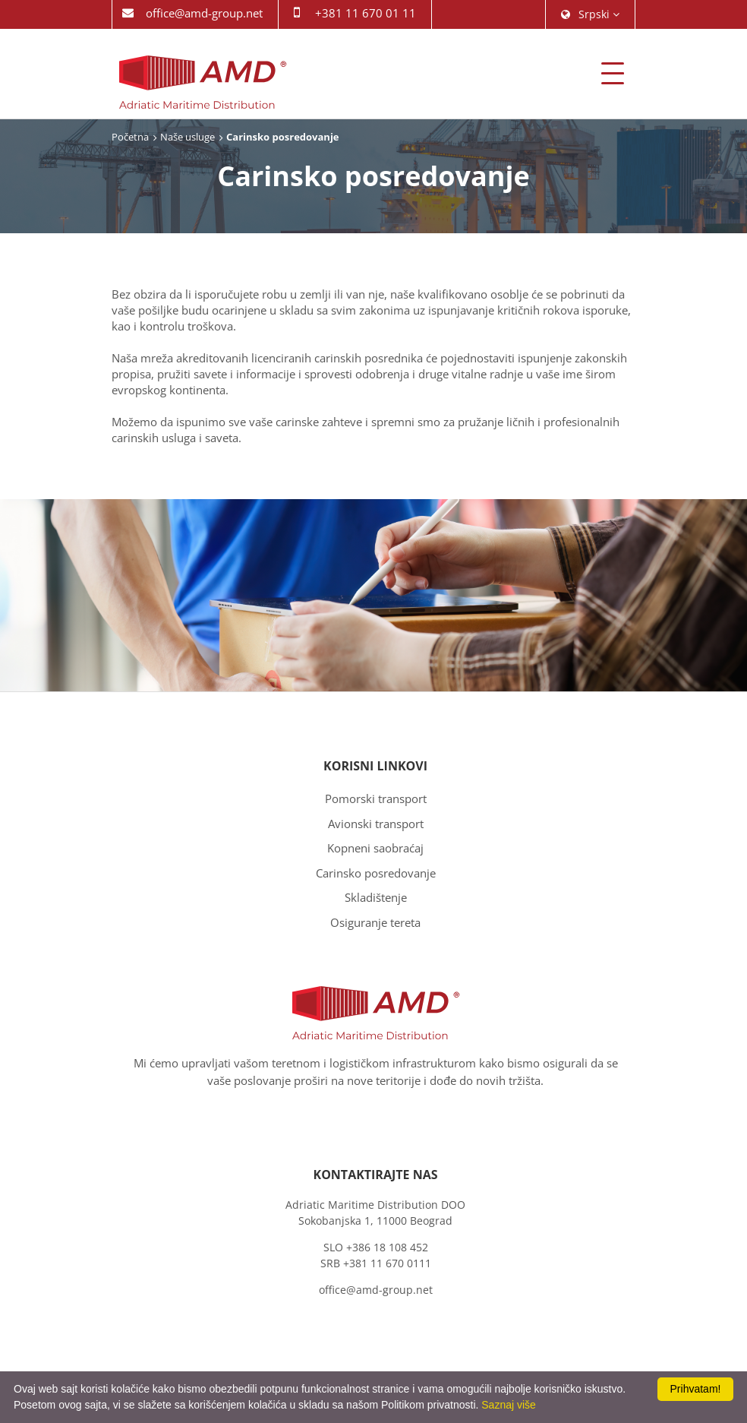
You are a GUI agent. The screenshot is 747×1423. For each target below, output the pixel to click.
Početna (130, 137)
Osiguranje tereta (375, 922)
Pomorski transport (376, 798)
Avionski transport (376, 823)
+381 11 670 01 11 (365, 13)
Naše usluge (187, 137)
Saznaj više (508, 1405)
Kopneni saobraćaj (375, 847)
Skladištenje (376, 897)
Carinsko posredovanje (376, 873)
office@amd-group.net (204, 13)
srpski (590, 14)
